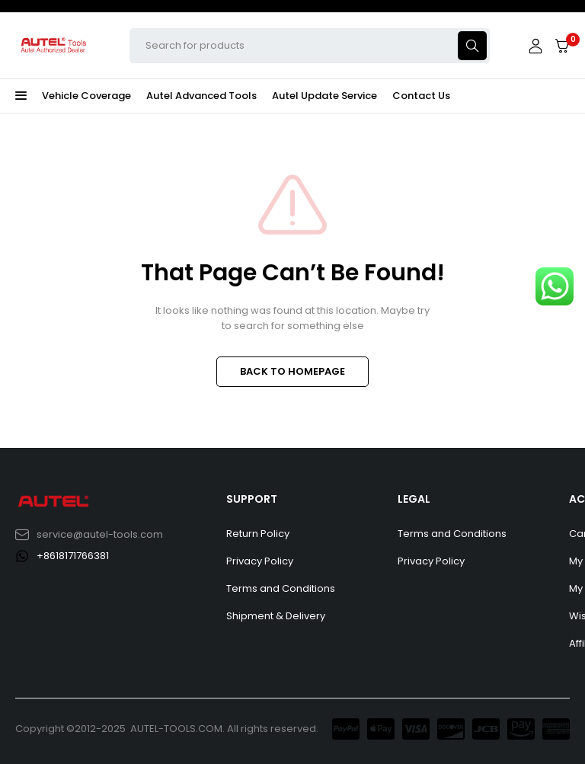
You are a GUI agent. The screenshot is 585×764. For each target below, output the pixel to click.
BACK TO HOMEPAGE (292, 371)
